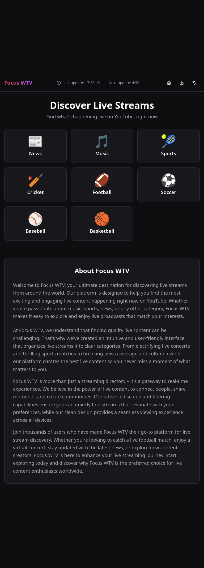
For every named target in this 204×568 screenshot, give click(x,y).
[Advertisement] (102, 37)
